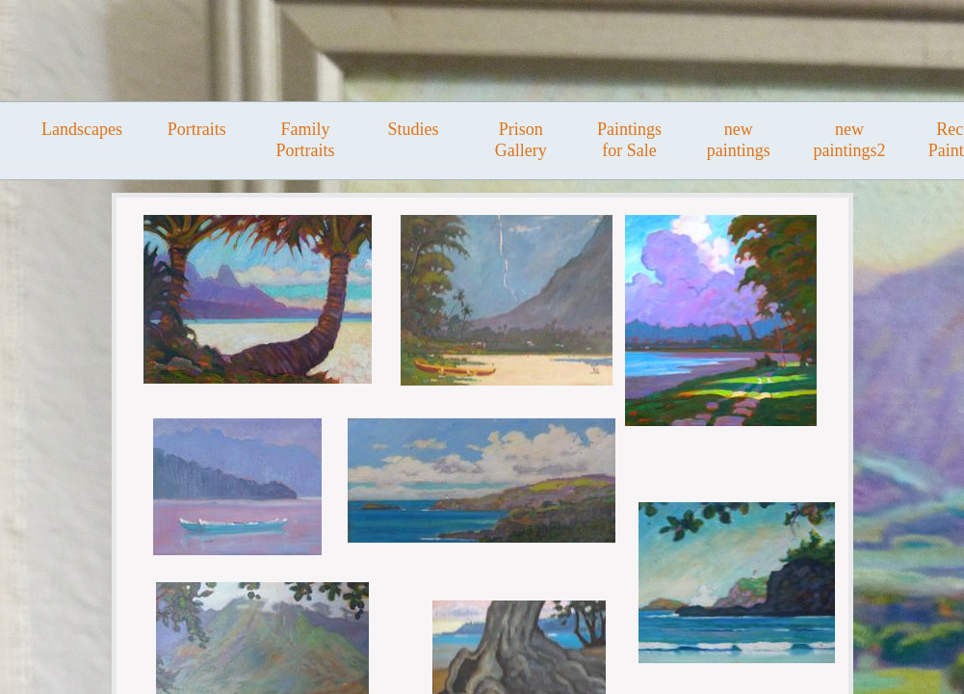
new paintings (738, 140)
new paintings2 (849, 140)
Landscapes (81, 129)
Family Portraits (304, 140)
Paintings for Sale (629, 140)
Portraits (197, 129)
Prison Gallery (521, 140)
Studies (413, 129)
